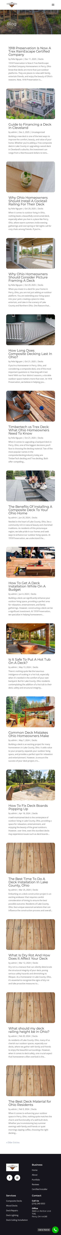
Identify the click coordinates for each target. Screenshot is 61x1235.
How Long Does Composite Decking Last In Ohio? (30, 353)
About (34, 1174)
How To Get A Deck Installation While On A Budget (27, 586)
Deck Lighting (12, 1215)
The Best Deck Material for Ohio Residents (29, 1103)
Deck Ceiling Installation (17, 1220)
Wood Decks (12, 1205)
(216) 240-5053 (38, 1203)
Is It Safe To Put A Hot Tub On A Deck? (29, 661)
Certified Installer (39, 1189)
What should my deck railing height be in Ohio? (28, 1030)
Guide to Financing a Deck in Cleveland (29, 126)
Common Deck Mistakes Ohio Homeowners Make (28, 734)
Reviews (35, 1184)
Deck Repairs (12, 1210)
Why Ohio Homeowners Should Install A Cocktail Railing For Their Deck (28, 201)
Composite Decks (14, 1201)
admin (14, 132)
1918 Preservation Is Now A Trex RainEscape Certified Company (29, 51)
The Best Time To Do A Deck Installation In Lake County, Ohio (28, 882)
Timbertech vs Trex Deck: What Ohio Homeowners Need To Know (28, 430)
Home (34, 1170)
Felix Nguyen (17, 59)
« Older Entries (13, 1142)
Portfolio (36, 1179)
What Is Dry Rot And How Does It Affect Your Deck (29, 956)
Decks (41, 59)
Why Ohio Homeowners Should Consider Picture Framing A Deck (28, 277)
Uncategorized (38, 132)
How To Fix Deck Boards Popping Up (28, 807)
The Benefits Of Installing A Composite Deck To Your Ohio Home (30, 510)
